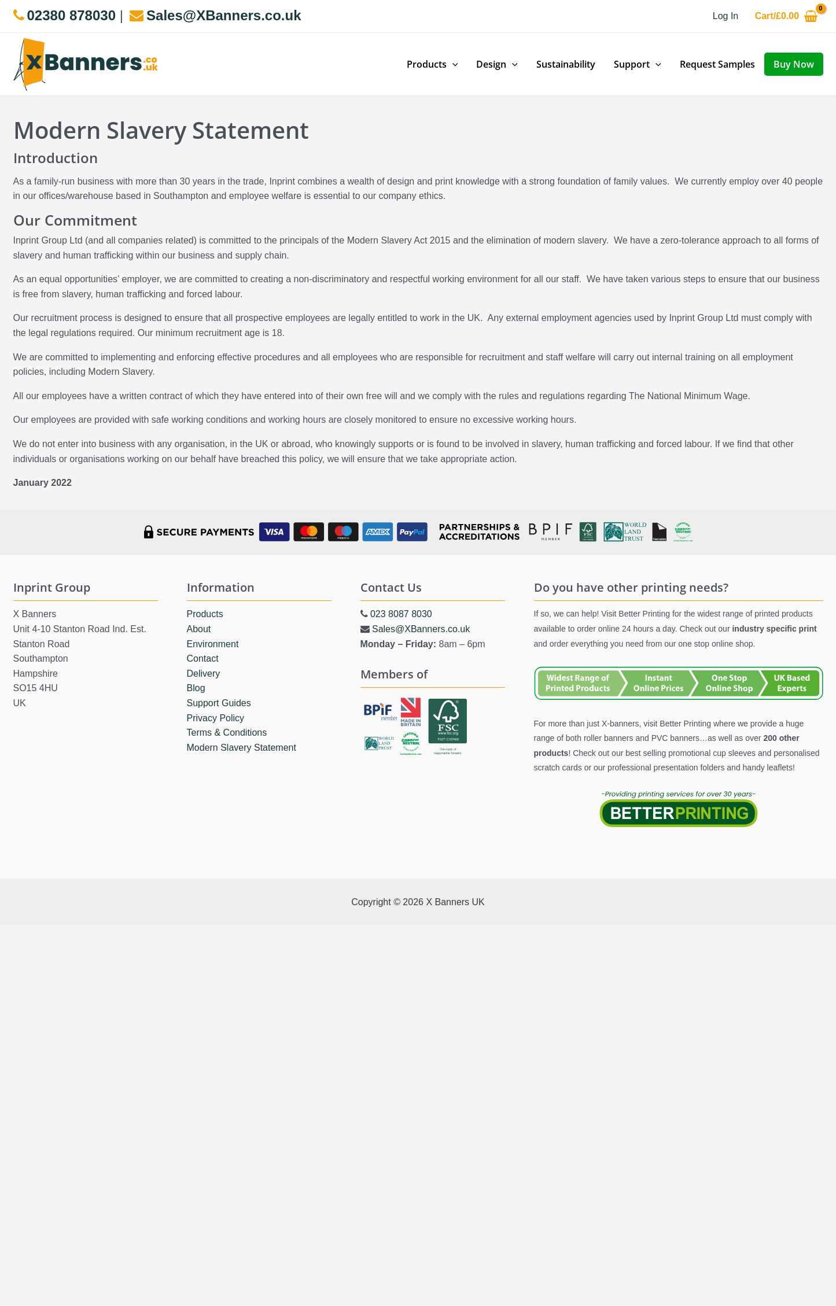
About (199, 628)
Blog (196, 688)
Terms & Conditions (227, 732)
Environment (213, 643)
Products (205, 614)
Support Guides (219, 702)
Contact (203, 658)
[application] (452, 64)
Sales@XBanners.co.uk (421, 628)
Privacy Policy (216, 717)
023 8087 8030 (401, 614)
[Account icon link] (725, 16)
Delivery (203, 673)
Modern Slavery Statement (241, 747)
